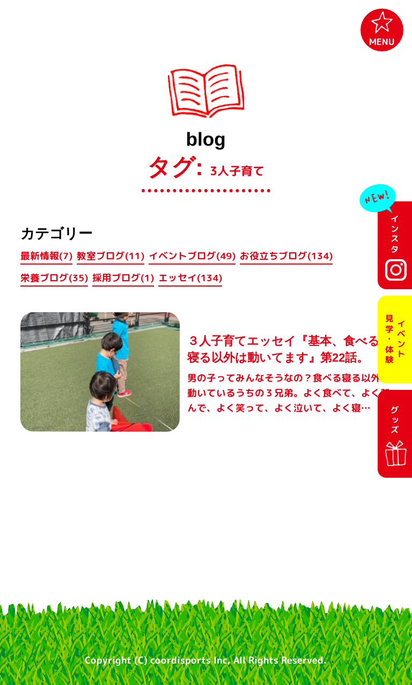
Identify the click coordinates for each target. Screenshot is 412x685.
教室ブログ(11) (110, 255)
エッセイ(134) (190, 277)
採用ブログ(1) (123, 277)
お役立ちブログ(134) (286, 255)
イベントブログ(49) (192, 255)
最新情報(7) (46, 255)
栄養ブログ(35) (54, 277)
